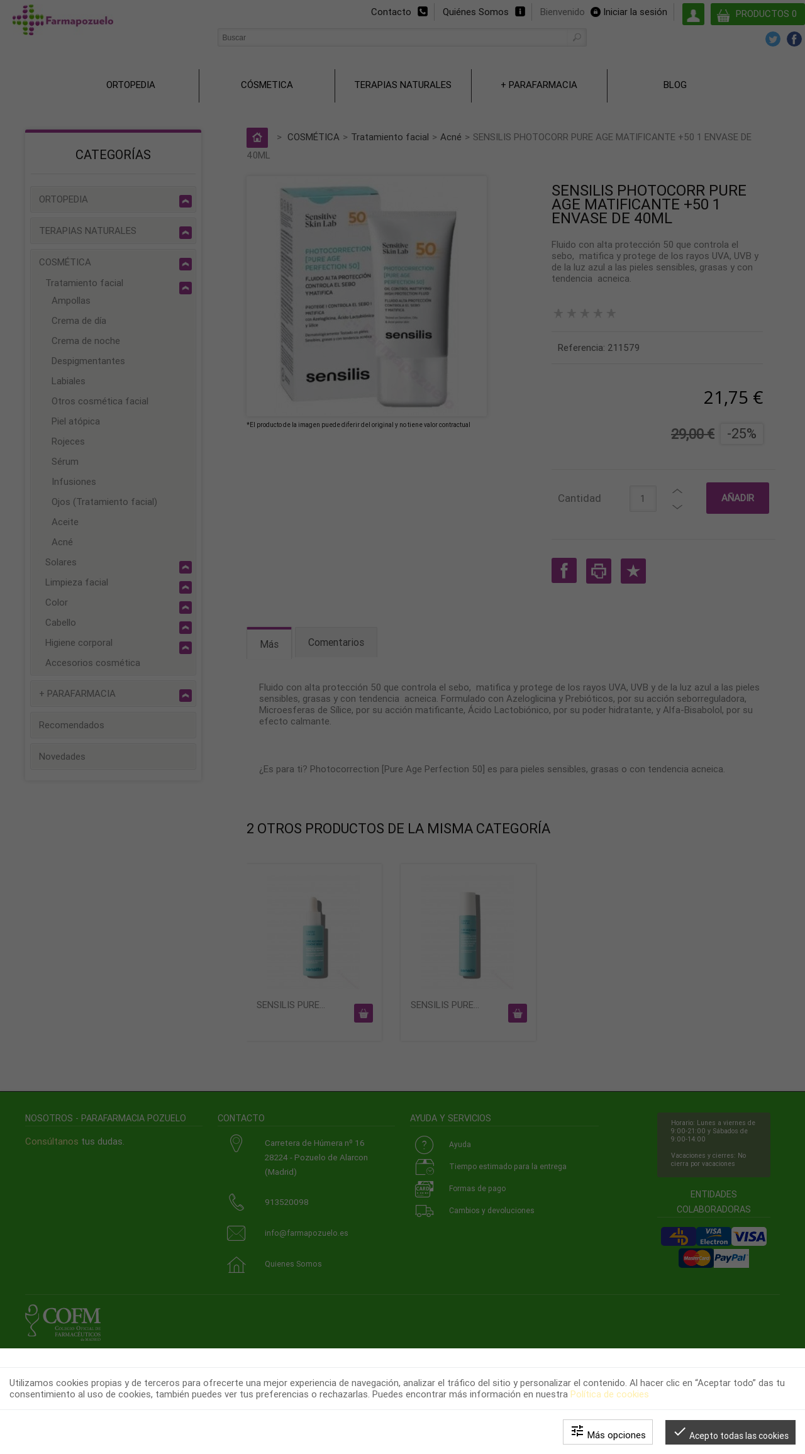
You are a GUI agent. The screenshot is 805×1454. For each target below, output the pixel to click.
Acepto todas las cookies (730, 1432)
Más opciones (608, 1432)
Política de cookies (609, 1394)
